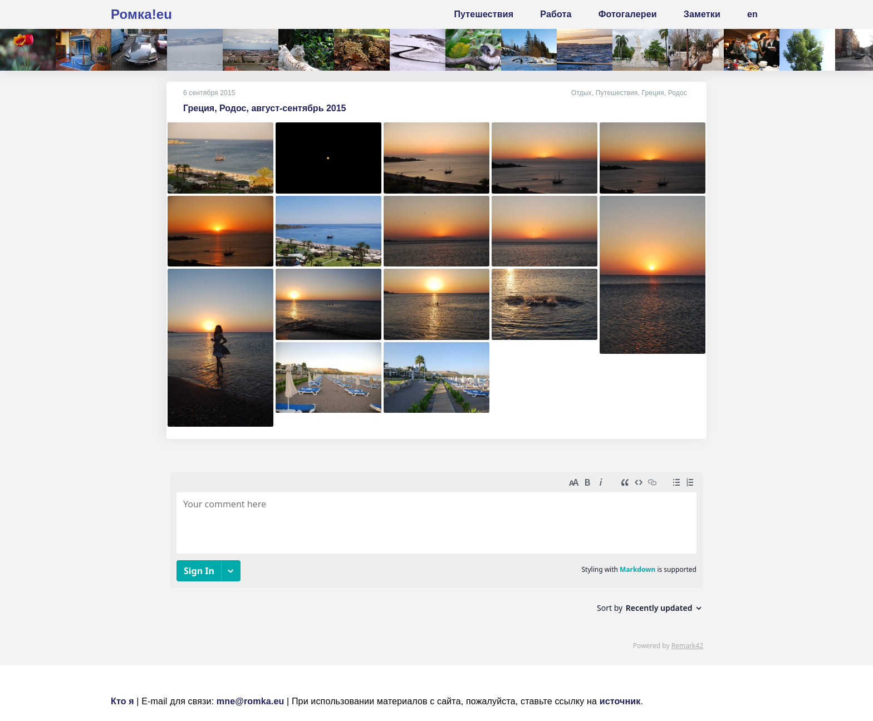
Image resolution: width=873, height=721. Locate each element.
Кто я (122, 701)
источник (620, 701)
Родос (677, 93)
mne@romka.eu (251, 701)
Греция (652, 93)
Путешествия (617, 93)
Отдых (581, 93)
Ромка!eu (141, 14)
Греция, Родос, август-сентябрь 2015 (264, 108)
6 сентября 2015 (209, 93)
